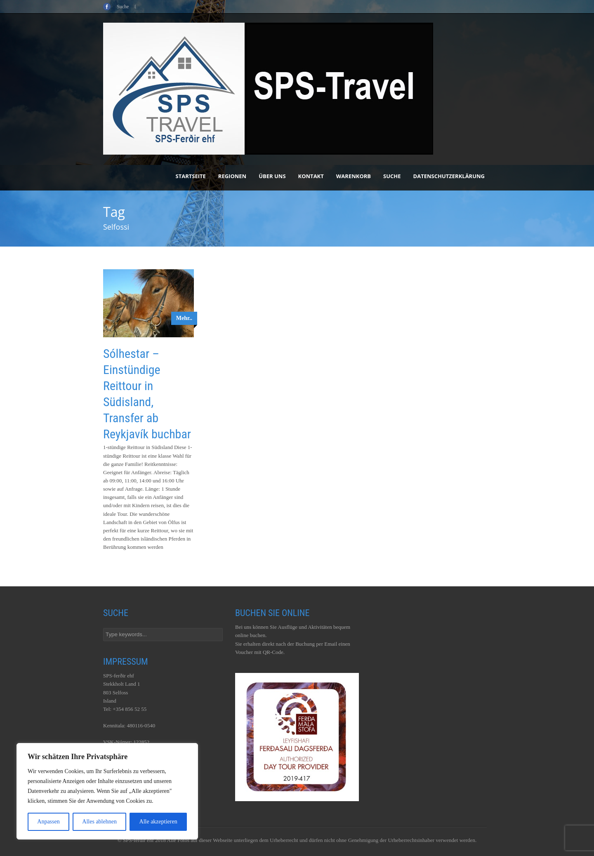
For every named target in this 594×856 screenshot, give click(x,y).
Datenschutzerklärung (449, 176)
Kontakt (311, 176)
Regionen (232, 176)
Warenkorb (353, 176)
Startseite (191, 176)
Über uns (272, 176)
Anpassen (48, 821)
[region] (107, 791)
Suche (392, 176)
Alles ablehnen (99, 821)
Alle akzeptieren (158, 821)
